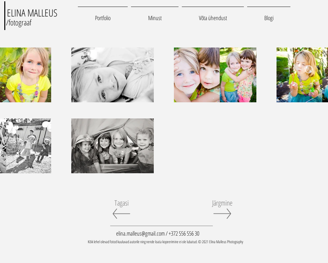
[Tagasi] (121, 202)
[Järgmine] (222, 202)
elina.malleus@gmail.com (140, 233)
